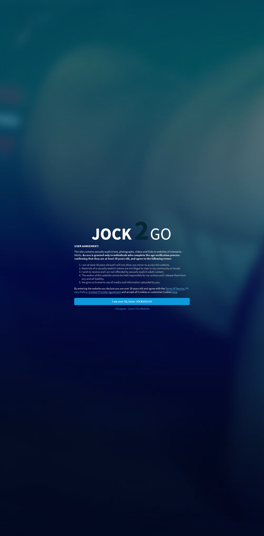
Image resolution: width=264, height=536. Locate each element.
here (174, 292)
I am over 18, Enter (132, 301)
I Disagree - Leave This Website (132, 308)
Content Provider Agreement (105, 292)
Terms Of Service (174, 288)
